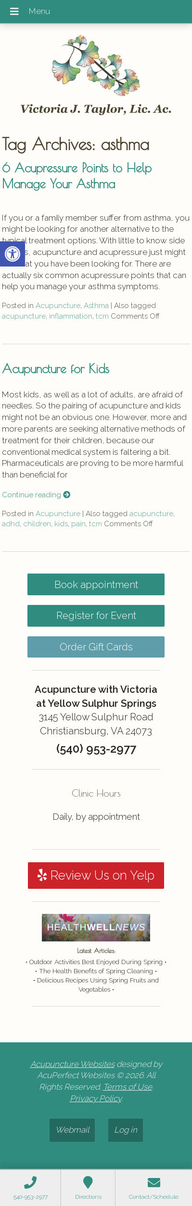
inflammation (70, 316)
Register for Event (96, 615)
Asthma (96, 305)
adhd (11, 523)
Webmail (72, 1130)
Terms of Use (127, 1087)
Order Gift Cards (96, 647)
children (37, 523)
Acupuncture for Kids (55, 368)
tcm (102, 316)
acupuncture (24, 316)
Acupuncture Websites (72, 1064)
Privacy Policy (95, 1098)
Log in (125, 1130)
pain (78, 523)
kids (61, 523)
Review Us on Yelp (96, 875)
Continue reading (36, 495)
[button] (12, 253)
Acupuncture (58, 305)
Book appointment (96, 584)
